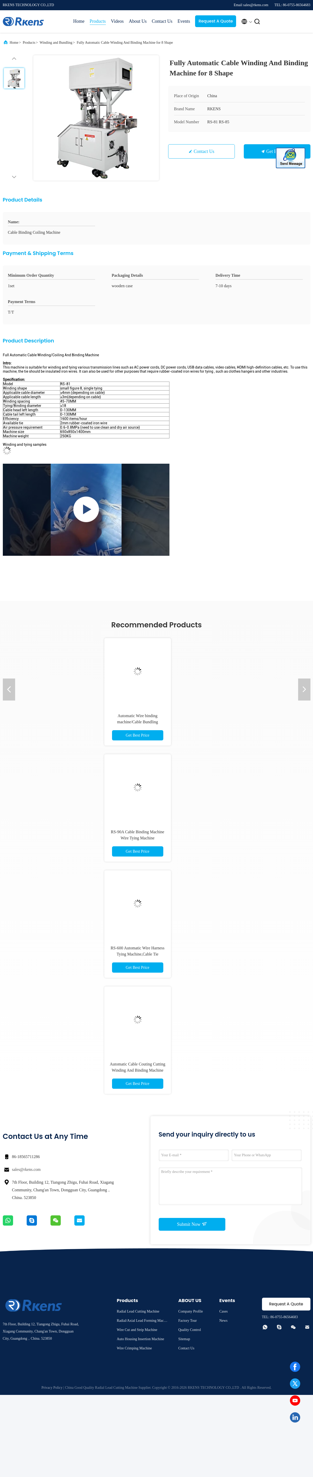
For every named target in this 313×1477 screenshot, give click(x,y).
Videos (117, 21)
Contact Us (162, 21)
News (223, 1321)
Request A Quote (215, 21)
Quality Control (189, 1330)
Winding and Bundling (56, 43)
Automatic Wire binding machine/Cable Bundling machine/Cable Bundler (137, 722)
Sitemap (184, 1339)
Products (98, 21)
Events (183, 21)
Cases (223, 1311)
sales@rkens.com (26, 1169)
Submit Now (192, 1224)
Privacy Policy (52, 1388)
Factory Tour (187, 1321)
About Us (138, 21)
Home (79, 21)
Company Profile (190, 1311)
